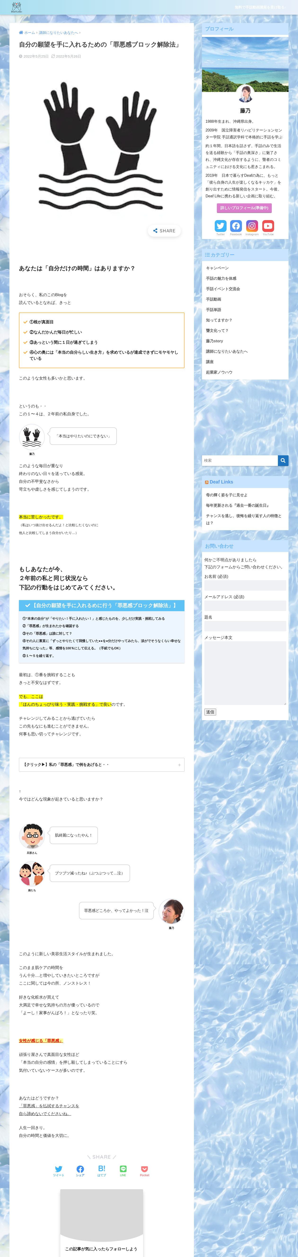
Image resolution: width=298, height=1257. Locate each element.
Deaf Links (222, 484)
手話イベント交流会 (224, 289)
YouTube (268, 234)
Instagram (252, 234)
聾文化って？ (218, 332)
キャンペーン (218, 268)
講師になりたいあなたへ (228, 353)
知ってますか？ (220, 321)
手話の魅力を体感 (222, 279)
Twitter (220, 234)
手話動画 (214, 300)
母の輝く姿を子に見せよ (228, 497)
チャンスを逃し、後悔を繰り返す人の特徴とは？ (244, 522)
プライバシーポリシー (178, 1244)
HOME (149, 1234)
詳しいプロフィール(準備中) (244, 208)
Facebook (236, 234)
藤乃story (215, 342)
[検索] (283, 462)
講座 (210, 364)
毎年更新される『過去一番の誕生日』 (240, 508)
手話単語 (214, 310)
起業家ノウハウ (220, 374)
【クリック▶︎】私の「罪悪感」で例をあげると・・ (66, 764)
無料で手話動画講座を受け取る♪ (260, 7)
